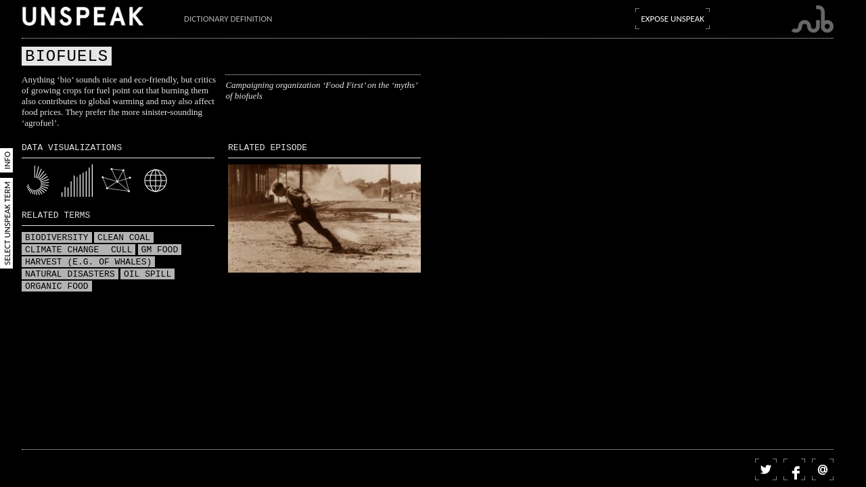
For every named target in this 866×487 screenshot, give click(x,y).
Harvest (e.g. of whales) (88, 262)
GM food (160, 250)
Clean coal (123, 238)
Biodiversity (57, 238)
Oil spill (147, 275)
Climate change (64, 250)
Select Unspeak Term (7, 223)
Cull (121, 250)
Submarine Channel (812, 19)
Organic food (57, 287)
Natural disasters (70, 275)
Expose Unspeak (672, 19)
